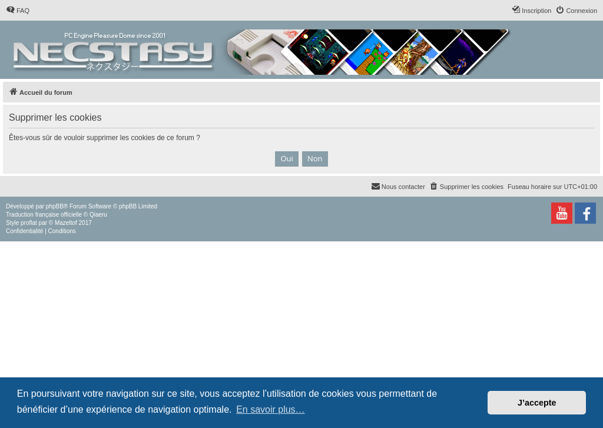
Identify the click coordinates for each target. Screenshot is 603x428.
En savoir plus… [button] (270, 409)
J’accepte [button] (537, 402)
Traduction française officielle (44, 214)
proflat (29, 223)
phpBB (55, 206)
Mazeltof (66, 223)
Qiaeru (98, 214)
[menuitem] (17, 11)
